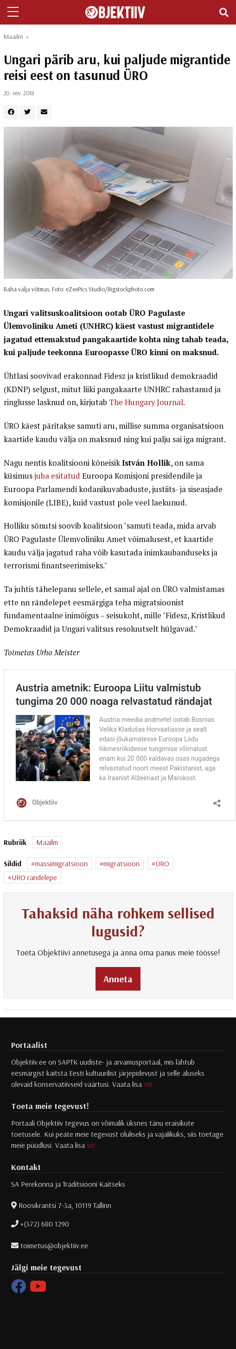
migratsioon (121, 863)
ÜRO (162, 863)
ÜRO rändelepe (34, 877)
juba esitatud (57, 476)
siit (148, 1084)
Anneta (118, 979)
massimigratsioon (61, 863)
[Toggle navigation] (224, 12)
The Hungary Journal (146, 402)
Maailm (13, 36)
